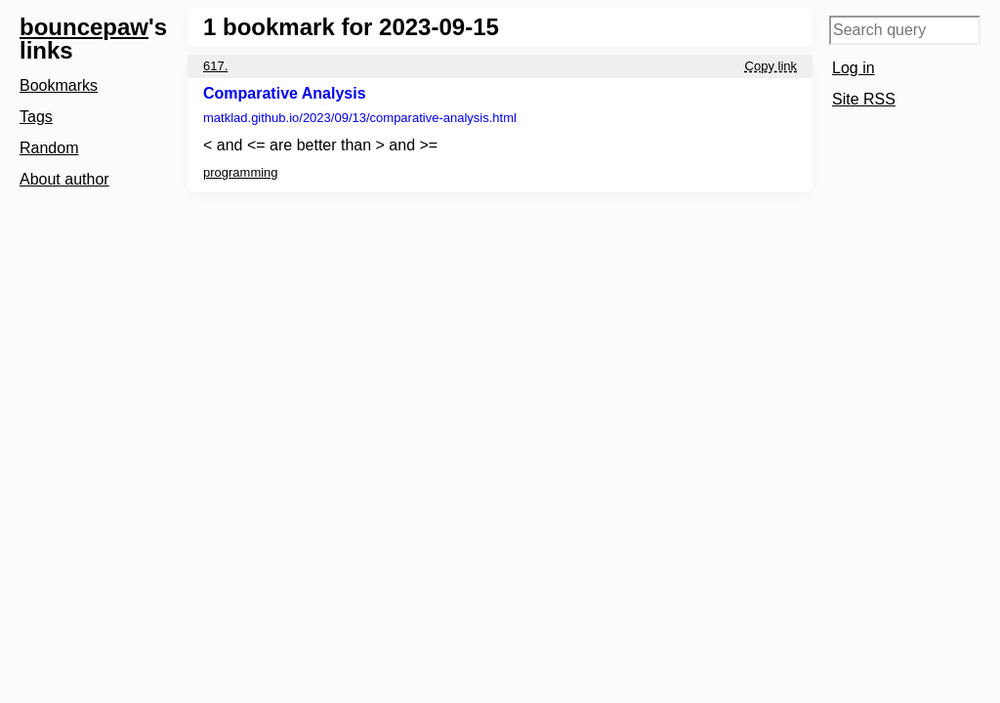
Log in (853, 68)
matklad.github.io (360, 117)
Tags (36, 116)
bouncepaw (84, 27)
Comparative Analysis (284, 93)
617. (215, 66)
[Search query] (904, 30)
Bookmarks (59, 85)
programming (240, 172)
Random (49, 148)
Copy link (771, 66)
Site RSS (864, 99)
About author (64, 179)
